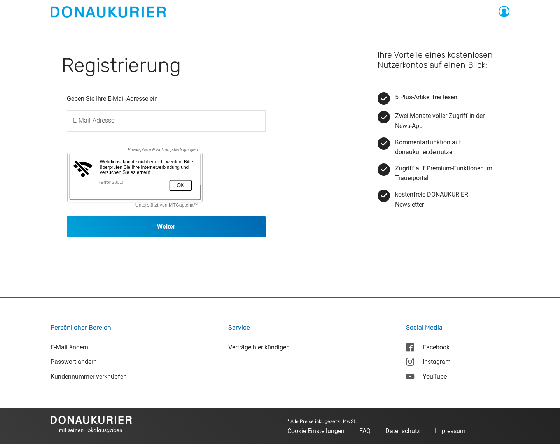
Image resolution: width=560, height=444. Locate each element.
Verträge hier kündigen (259, 347)
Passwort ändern (74, 361)
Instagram (428, 362)
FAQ (365, 431)
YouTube (426, 376)
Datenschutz (402, 431)
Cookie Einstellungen (316, 431)
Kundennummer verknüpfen (89, 376)
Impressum (450, 431)
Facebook (427, 347)
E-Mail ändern (69, 347)
